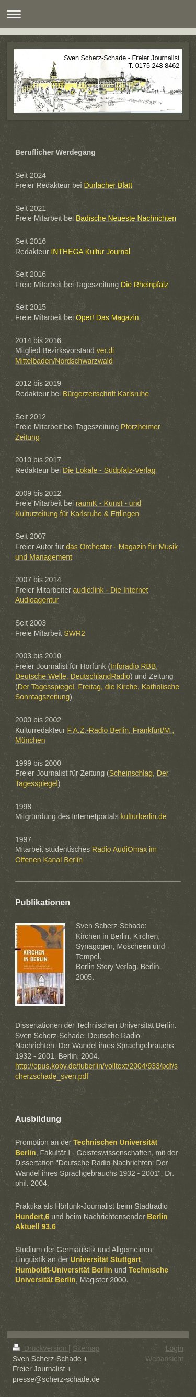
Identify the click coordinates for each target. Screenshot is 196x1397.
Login (174, 1348)
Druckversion (40, 1348)
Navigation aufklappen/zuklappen (98, 14)
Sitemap (86, 1348)
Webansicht (164, 1359)
